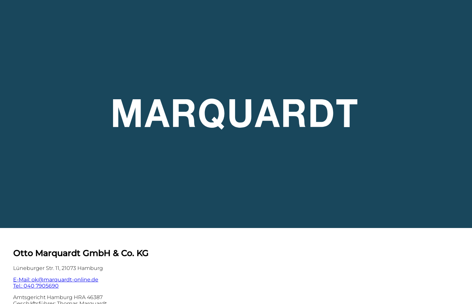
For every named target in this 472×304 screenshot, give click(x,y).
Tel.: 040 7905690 (36, 286)
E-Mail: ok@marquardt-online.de (55, 279)
